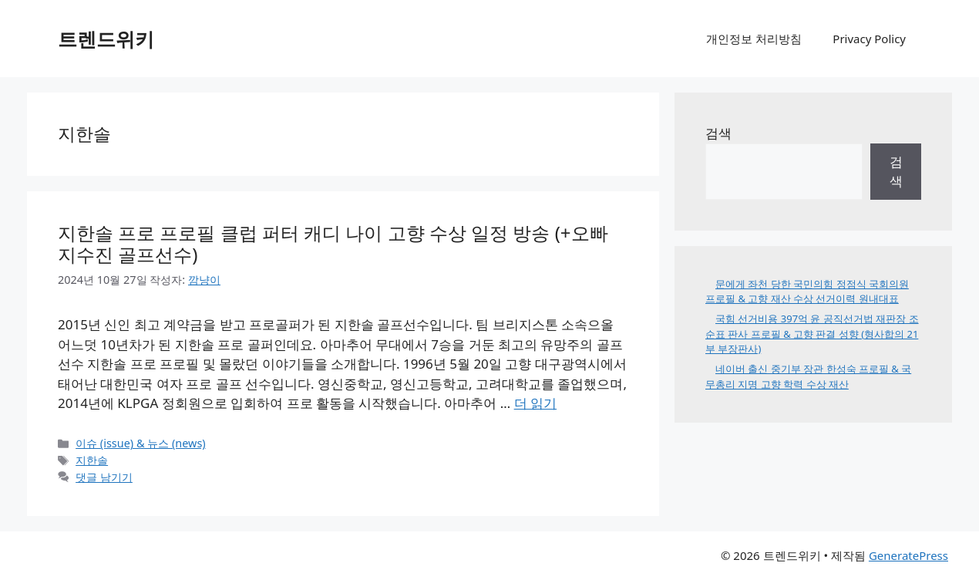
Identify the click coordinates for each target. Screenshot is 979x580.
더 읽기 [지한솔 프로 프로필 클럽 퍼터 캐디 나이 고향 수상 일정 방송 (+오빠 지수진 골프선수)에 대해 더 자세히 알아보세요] (535, 403)
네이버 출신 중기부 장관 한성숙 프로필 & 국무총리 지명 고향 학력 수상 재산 (808, 376)
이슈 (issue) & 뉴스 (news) (141, 443)
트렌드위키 (106, 38)
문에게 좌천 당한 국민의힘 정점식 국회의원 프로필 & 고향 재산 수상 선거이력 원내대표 (807, 291)
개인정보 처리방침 (754, 38)
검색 (718, 133)
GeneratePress (908, 555)
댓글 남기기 (104, 477)
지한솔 (92, 460)
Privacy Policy (869, 38)
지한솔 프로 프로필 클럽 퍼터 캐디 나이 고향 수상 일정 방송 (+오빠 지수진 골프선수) (333, 244)
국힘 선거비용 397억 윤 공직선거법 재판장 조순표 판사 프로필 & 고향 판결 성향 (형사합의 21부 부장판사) (812, 334)
